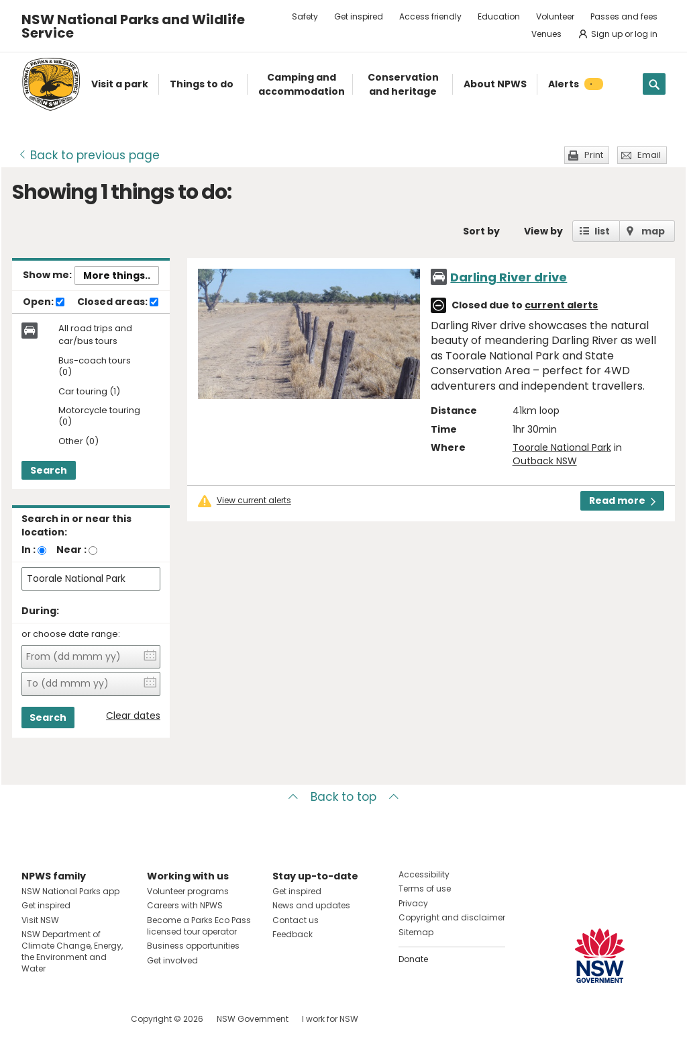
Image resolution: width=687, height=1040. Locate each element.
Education (499, 16)
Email (649, 154)
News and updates (311, 905)
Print (593, 154)
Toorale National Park (562, 447)
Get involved (172, 960)
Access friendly (430, 16)
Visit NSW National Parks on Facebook (33, 1018)
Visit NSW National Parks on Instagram (62, 1018)
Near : (71, 549)
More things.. (116, 275)
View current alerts (254, 500)
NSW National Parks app (70, 891)
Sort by (481, 231)
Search (48, 470)
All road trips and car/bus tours (95, 334)
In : (28, 549)
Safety (305, 16)
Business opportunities (193, 945)
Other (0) (78, 441)
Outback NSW (545, 461)
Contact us (295, 920)
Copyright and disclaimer (452, 917)
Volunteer (555, 16)
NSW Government (252, 1019)
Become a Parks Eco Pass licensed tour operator (199, 925)
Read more (622, 500)
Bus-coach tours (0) (94, 366)
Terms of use (425, 888)
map (653, 231)
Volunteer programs (188, 891)
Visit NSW (40, 920)
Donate (413, 959)
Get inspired (358, 16)
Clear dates (133, 715)
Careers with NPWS (185, 905)
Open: (43, 302)
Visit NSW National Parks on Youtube (91, 1018)
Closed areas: (117, 302)
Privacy (413, 903)
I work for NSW (330, 1019)
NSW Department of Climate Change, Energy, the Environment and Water (72, 950)
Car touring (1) (89, 392)
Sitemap (416, 932)
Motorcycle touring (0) (99, 416)
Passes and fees (623, 16)
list (602, 231)
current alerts (561, 305)
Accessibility (424, 874)
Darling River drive (508, 277)
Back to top (343, 797)
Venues (546, 34)
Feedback (292, 934)
